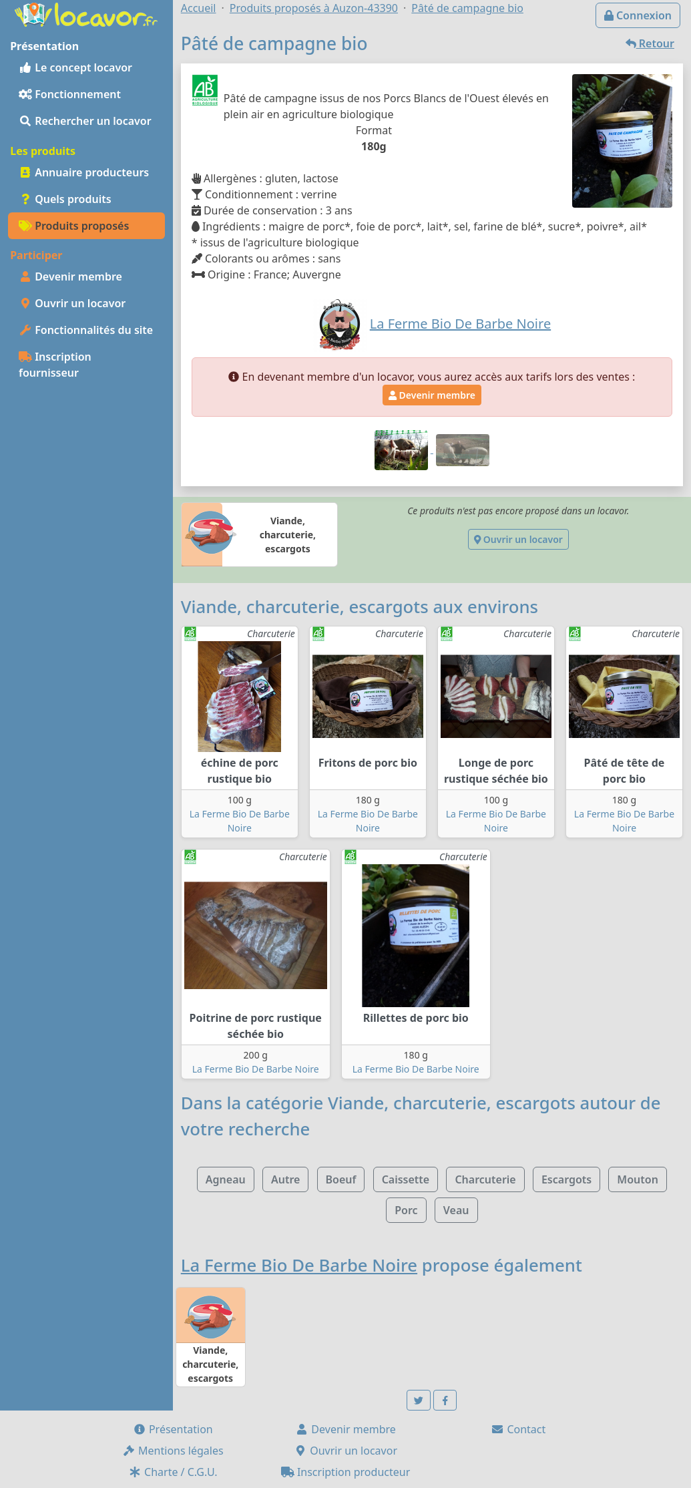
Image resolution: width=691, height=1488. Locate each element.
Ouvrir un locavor (72, 303)
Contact (518, 1429)
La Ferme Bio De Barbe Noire (255, 1069)
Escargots (566, 1179)
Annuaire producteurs (84, 172)
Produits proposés (74, 225)
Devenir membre (70, 276)
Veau (456, 1210)
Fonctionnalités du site (86, 330)
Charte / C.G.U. (173, 1472)
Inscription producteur (346, 1472)
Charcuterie (485, 1179)
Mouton (637, 1179)
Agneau (226, 1179)
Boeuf (341, 1179)
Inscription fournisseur (55, 364)
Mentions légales (173, 1450)
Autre (285, 1179)
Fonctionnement (70, 94)
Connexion (638, 15)
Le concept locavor (75, 67)
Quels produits (65, 199)
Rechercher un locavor (85, 121)
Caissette (406, 1179)
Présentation (173, 1429)
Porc (406, 1210)
